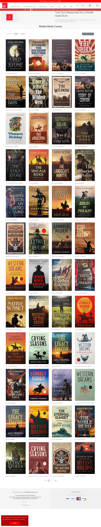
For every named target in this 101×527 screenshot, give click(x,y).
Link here (73, 21)
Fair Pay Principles (33, 497)
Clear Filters (22, 33)
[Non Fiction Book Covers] (30, 7)
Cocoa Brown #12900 (56, 256)
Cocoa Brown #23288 (56, 146)
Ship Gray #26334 (55, 403)
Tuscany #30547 (78, 256)
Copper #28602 (9, 110)
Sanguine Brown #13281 (34, 476)
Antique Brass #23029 (10, 256)
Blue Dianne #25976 (10, 146)
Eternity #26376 (32, 110)
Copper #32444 (32, 220)
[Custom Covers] (43, 7)
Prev (45, 480)
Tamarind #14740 (32, 329)
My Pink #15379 (8, 403)
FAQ (10, 497)
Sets (29, 498)
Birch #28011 (54, 329)
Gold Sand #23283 (56, 183)
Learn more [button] (22, 519)
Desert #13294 (8, 329)
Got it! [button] (14, 523)
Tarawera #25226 (78, 73)
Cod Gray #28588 (9, 183)
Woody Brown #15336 (79, 293)
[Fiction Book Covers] (15, 7)
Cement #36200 (55, 293)
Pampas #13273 (78, 366)
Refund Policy (32, 495)
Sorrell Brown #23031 (56, 476)
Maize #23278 (32, 146)
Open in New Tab (88, 34)
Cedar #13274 (8, 293)
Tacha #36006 (55, 366)
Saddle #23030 (55, 110)
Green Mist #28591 (9, 73)
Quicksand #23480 (79, 110)
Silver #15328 (31, 293)
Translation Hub (34, 498)
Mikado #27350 (8, 476)
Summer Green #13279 (80, 403)
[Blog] (59, 7)
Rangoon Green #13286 (34, 366)
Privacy (27, 495)
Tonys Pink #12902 (33, 403)
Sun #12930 (31, 439)
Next (56, 480)
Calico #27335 (32, 256)
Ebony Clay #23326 (9, 220)
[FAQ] (71, 7)
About (13, 497)
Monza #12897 (78, 329)
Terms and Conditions (20, 495)
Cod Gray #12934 (78, 476)
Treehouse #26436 (79, 146)
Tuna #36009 (8, 439)
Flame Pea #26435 (9, 366)
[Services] (52, 7)
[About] (65, 7)
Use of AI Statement (17, 498)
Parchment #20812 (33, 73)
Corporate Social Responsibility (22, 497)
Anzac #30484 (32, 183)
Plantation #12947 (55, 439)
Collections (25, 498)
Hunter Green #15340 (79, 220)
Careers (39, 497)
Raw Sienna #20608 (56, 220)
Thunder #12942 (78, 439)
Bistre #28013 (78, 183)
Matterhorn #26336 (56, 73)
